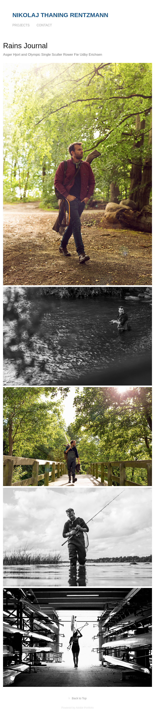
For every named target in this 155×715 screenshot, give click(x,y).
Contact (44, 25)
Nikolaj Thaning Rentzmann (60, 15)
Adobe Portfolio (85, 707)
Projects (20, 25)
